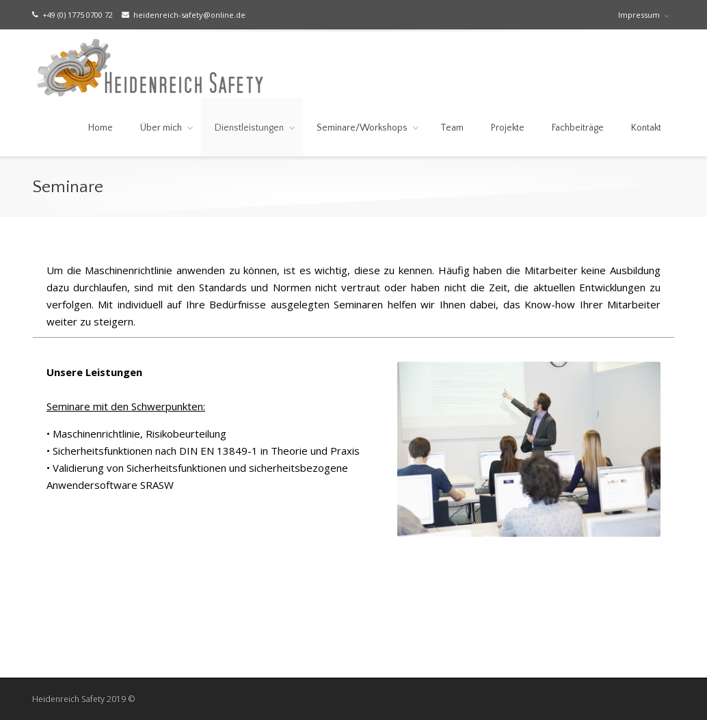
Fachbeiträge (578, 127)
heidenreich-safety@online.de (183, 15)
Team (452, 127)
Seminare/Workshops (362, 127)
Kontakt (646, 127)
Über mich (161, 127)
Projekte (507, 127)
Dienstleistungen (249, 127)
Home (100, 127)
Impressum (639, 15)
